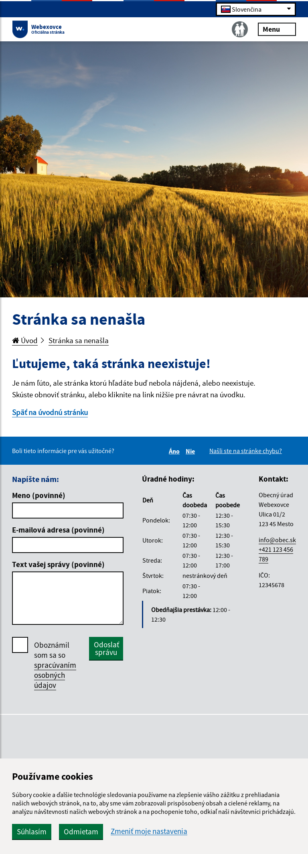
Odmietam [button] (81, 831)
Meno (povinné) (38, 495)
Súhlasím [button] (32, 831)
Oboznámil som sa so (55, 665)
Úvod (25, 340)
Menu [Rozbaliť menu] (277, 28)
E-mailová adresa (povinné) (58, 530)
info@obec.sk (277, 540)
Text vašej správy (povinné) (58, 564)
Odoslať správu (106, 648)
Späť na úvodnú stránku (50, 412)
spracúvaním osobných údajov (55, 675)
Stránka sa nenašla (79, 340)
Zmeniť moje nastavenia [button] (149, 831)
